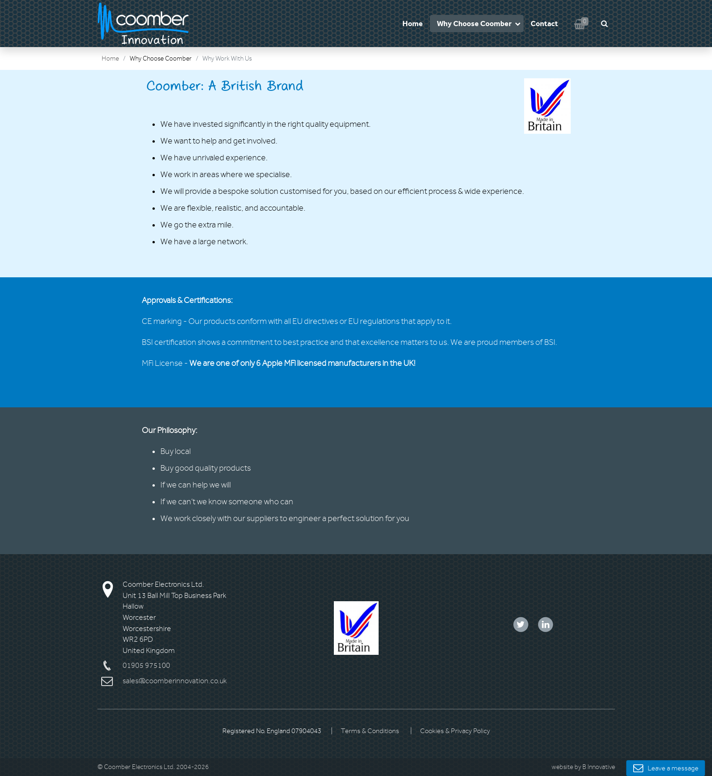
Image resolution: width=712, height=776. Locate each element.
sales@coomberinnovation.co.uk (175, 681)
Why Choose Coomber (474, 23)
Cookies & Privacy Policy (455, 731)
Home (412, 23)
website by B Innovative (583, 766)
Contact (544, 23)
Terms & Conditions (370, 731)
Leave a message (665, 768)
